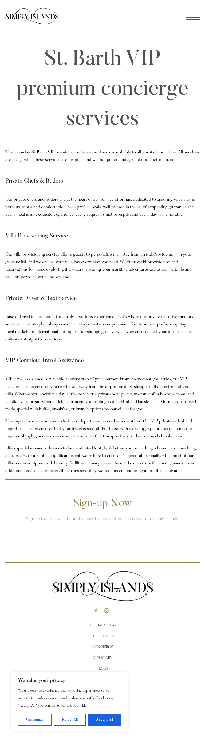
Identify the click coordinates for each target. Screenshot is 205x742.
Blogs (102, 669)
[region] (69, 701)
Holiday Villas (102, 625)
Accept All (104, 720)
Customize (35, 720)
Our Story (102, 658)
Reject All (70, 720)
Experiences (102, 636)
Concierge (102, 647)
